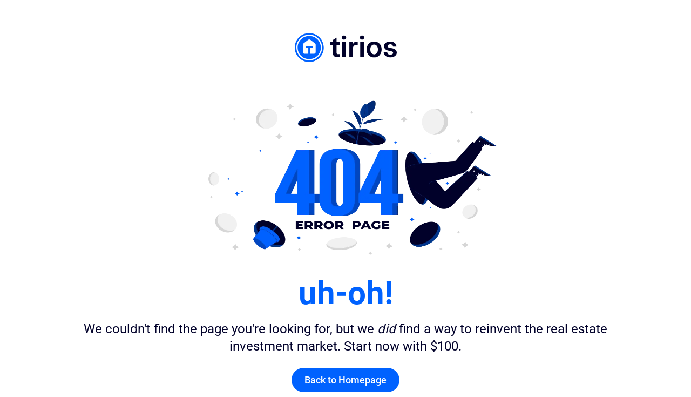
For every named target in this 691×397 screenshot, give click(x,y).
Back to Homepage (345, 380)
